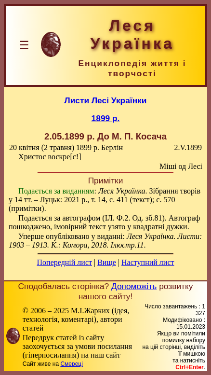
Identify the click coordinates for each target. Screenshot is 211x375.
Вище (106, 262)
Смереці (71, 364)
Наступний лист (147, 262)
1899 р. (106, 118)
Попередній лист (64, 262)
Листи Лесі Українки (106, 100)
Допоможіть (134, 286)
